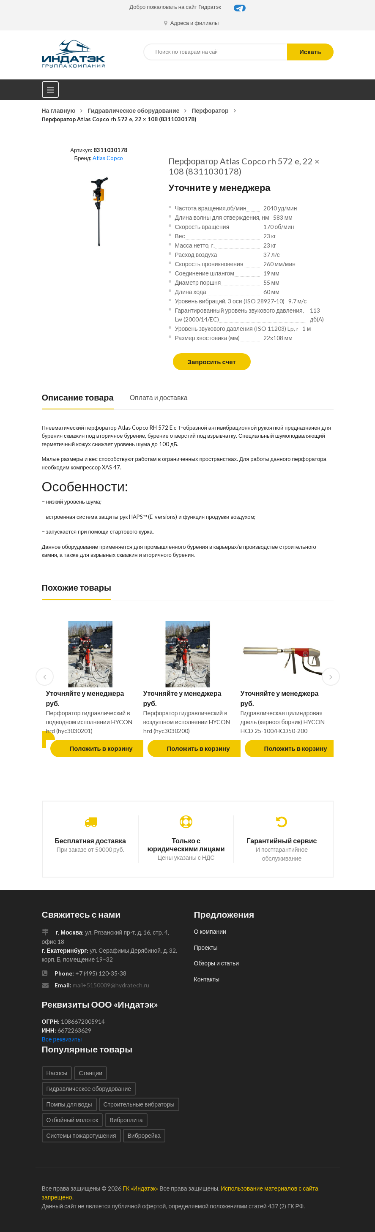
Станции (90, 1073)
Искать (310, 51)
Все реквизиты (62, 1039)
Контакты (206, 979)
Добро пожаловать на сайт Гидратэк (175, 6)
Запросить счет (212, 361)
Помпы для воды (69, 1104)
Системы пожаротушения (81, 1135)
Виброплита (125, 1119)
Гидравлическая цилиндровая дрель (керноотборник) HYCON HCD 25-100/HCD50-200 (283, 721)
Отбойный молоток (73, 1119)
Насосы (57, 1073)
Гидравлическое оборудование (133, 110)
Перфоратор (210, 110)
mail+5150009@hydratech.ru (111, 985)
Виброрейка (144, 1135)
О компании (210, 931)
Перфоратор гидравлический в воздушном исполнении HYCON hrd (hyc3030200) (186, 721)
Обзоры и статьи (216, 963)
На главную (59, 110)
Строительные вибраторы (139, 1104)
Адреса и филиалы (191, 22)
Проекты (206, 947)
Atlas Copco (108, 158)
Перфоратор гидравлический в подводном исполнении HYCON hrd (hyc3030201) (89, 721)
